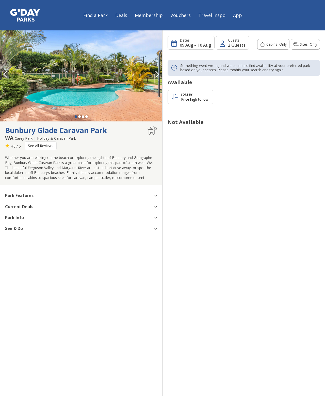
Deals (121, 15)
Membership (149, 15)
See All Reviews (40, 145)
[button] (157, 74)
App (237, 15)
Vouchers (180, 15)
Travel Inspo (211, 15)
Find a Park (95, 15)
